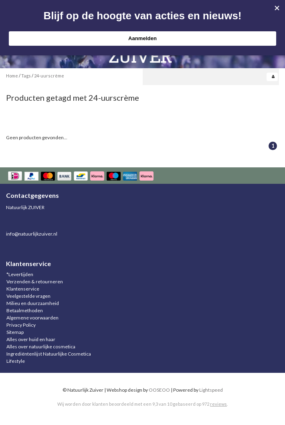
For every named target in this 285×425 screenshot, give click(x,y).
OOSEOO (159, 390)
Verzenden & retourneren (34, 282)
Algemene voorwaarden (32, 318)
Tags (26, 75)
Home (12, 75)
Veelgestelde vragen (28, 296)
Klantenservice (22, 289)
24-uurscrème (49, 75)
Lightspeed (211, 390)
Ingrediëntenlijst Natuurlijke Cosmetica (48, 354)
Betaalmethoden (24, 310)
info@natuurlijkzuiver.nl (31, 234)
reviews (218, 404)
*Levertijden (19, 274)
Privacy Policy (21, 325)
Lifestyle (15, 361)
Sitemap (15, 332)
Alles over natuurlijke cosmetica (40, 347)
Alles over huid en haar (30, 339)
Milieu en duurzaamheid (32, 303)
